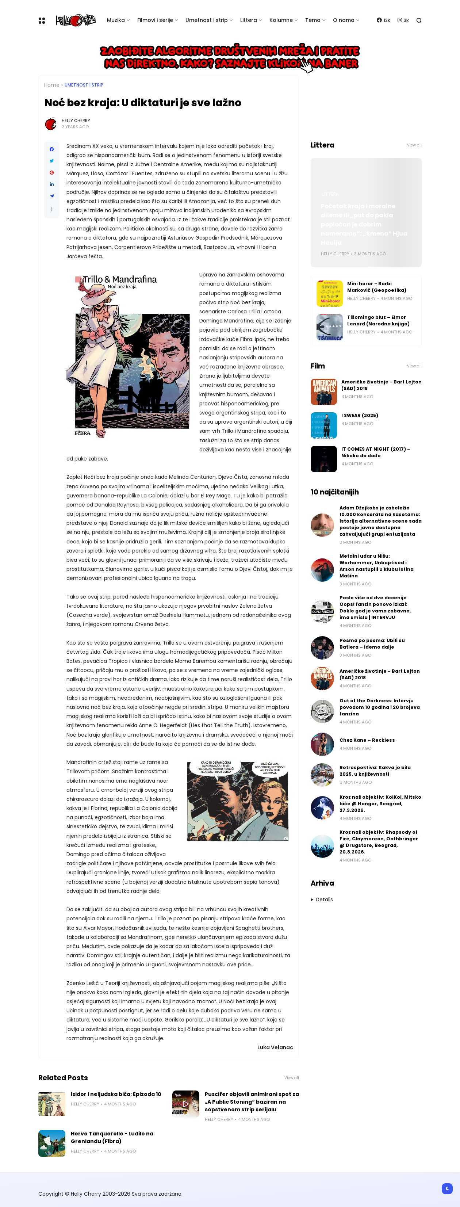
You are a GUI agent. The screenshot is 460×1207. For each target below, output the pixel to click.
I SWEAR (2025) (359, 415)
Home (52, 85)
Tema (313, 20)
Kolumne (281, 20)
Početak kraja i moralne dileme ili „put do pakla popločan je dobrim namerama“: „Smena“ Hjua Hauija (364, 224)
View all (291, 1078)
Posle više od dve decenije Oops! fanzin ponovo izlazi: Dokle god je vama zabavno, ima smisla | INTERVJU (375, 607)
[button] (52, 209)
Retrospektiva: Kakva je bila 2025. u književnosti (375, 770)
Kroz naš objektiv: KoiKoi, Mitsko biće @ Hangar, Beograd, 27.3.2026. (380, 803)
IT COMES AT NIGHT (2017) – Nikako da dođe (375, 452)
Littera (248, 20)
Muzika (116, 20)
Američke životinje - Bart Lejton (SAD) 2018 (381, 385)
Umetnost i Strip (84, 85)
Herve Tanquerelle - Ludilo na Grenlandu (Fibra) (112, 1137)
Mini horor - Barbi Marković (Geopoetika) (376, 286)
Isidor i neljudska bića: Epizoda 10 (116, 1094)
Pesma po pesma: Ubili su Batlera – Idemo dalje (372, 643)
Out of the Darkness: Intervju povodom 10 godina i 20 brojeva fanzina (380, 707)
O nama (343, 20)
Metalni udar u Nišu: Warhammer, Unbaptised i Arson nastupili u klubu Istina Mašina (377, 566)
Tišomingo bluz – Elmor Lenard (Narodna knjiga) (378, 320)
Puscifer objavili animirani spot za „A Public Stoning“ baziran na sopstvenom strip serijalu (252, 1101)
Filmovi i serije (155, 20)
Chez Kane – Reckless (367, 740)
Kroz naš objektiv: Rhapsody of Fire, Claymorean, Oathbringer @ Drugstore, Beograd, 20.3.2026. (379, 842)
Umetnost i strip (206, 20)
